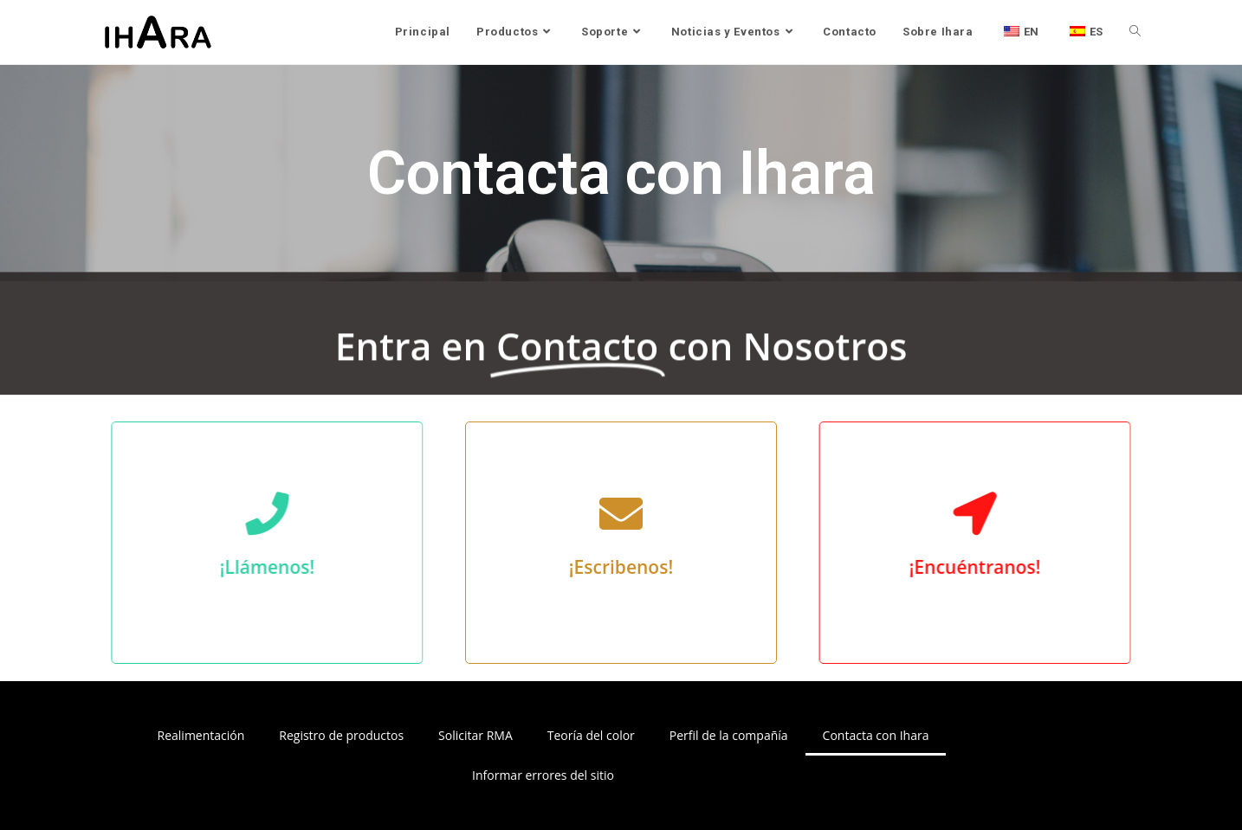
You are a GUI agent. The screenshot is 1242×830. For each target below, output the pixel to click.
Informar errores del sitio (543, 775)
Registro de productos (341, 735)
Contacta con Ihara (876, 735)
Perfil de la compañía (729, 735)
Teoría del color (591, 735)
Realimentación (201, 735)
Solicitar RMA (475, 735)
